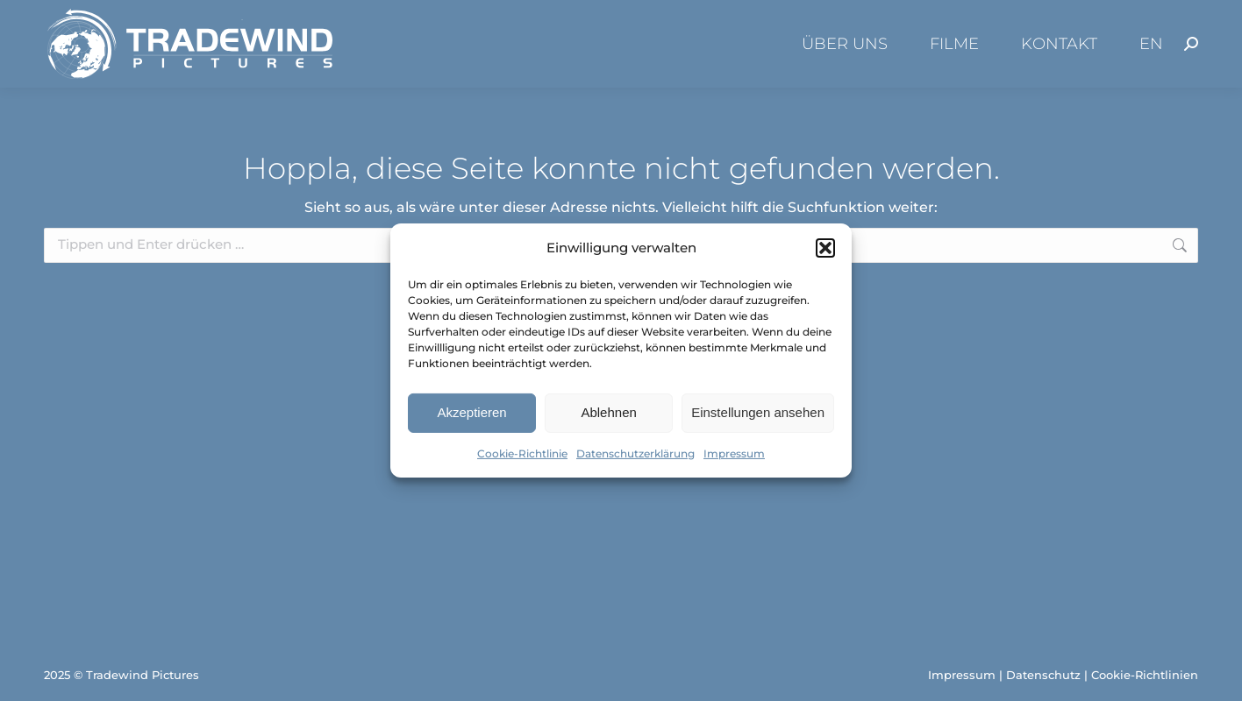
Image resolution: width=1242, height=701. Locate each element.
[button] (825, 248)
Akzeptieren (471, 412)
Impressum (734, 453)
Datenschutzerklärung (635, 453)
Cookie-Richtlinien (1144, 675)
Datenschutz (1043, 675)
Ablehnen (608, 412)
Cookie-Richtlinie (522, 453)
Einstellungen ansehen (757, 412)
